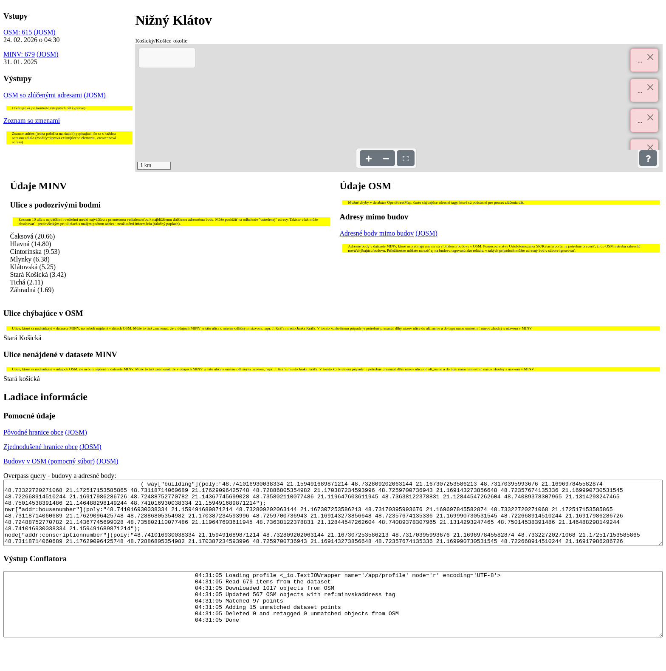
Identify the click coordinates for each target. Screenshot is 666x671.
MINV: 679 (19, 54)
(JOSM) (45, 32)
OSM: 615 (17, 32)
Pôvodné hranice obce (33, 432)
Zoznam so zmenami (31, 120)
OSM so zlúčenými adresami (42, 95)
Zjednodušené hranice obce (40, 446)
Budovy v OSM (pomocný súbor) (49, 461)
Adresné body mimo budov (377, 233)
